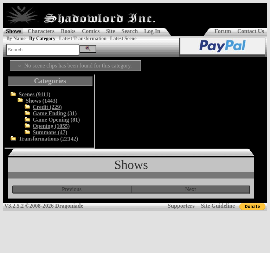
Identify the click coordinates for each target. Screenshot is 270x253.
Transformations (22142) (48, 139)
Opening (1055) (51, 126)
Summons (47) (50, 132)
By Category (42, 38)
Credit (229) (47, 107)
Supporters (181, 206)
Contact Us (250, 31)
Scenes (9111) (34, 94)
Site (110, 31)
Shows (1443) (41, 101)
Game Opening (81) (56, 120)
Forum (222, 31)
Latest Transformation (83, 38)
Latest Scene (123, 38)
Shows (13, 31)
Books (68, 31)
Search (129, 31)
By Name (16, 38)
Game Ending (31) (55, 113)
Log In (152, 31)
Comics (91, 31)
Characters (41, 31)
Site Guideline (218, 206)
